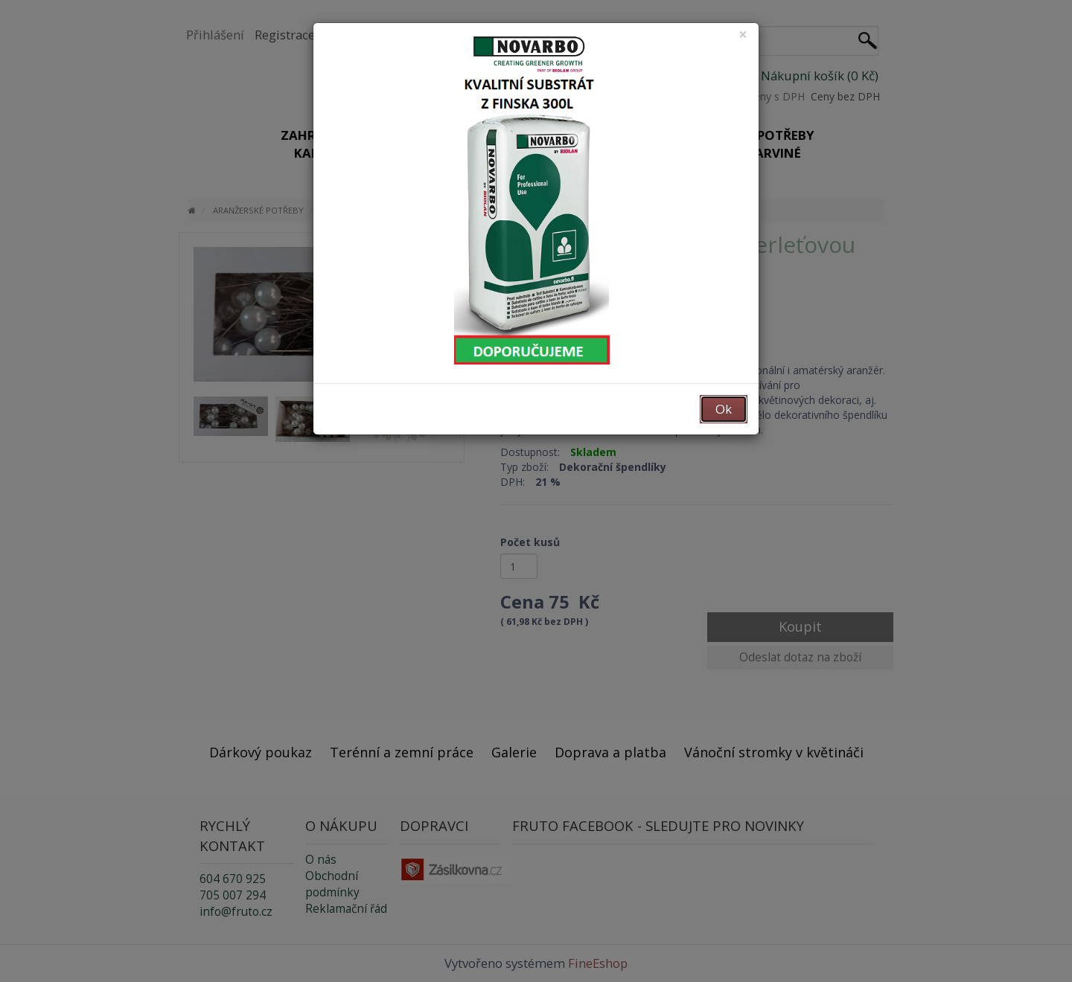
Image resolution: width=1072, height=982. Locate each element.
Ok (723, 408)
